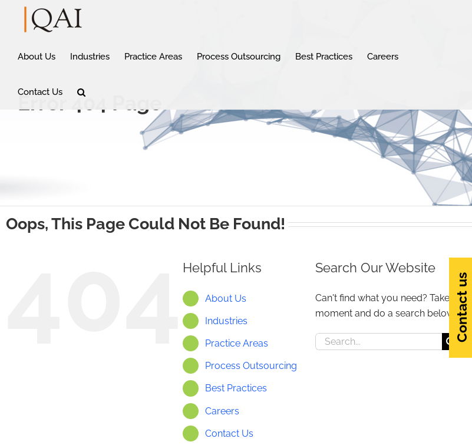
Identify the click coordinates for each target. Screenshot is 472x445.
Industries (226, 321)
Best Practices (236, 388)
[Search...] (378, 341)
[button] (81, 92)
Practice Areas (236, 343)
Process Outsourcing (251, 365)
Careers (222, 411)
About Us (225, 298)
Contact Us (229, 433)
